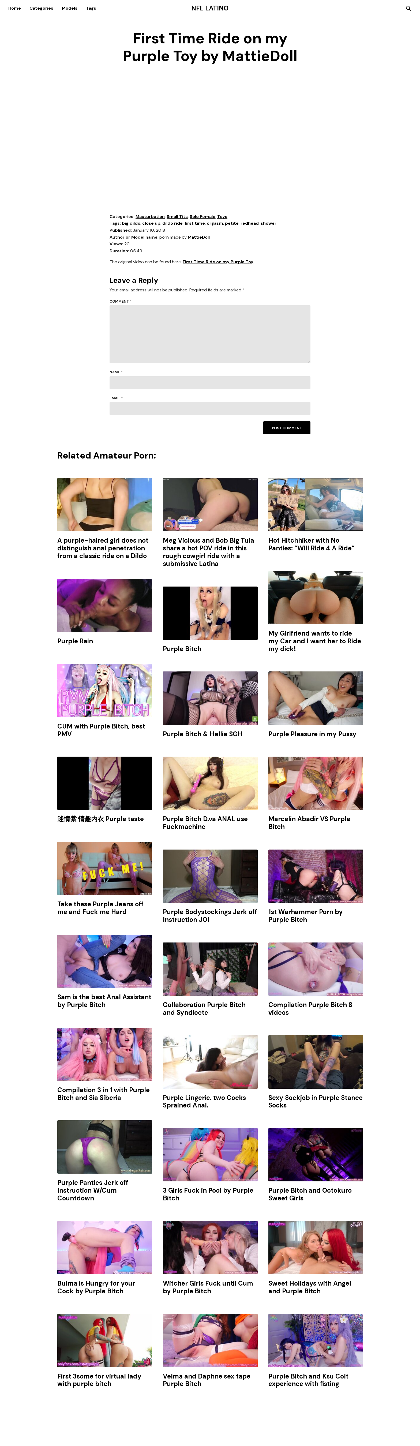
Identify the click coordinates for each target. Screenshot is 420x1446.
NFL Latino (209, 9)
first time (195, 225)
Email (116, 399)
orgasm (215, 225)
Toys (222, 218)
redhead (250, 225)
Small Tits (177, 218)
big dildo (131, 225)
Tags (91, 9)
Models (69, 9)
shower (268, 225)
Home (14, 9)
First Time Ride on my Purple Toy (218, 263)
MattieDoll (199, 239)
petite (232, 225)
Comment (121, 303)
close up (151, 225)
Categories (41, 9)
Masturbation (150, 218)
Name (116, 374)
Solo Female (202, 218)
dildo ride (172, 225)
